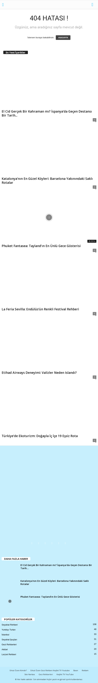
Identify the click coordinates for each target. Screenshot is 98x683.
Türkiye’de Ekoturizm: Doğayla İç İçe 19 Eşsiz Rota (40, 436)
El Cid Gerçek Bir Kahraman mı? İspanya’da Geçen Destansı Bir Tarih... (47, 113)
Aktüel (5, 649)
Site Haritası (29, 674)
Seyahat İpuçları (9, 639)
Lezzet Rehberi (9, 654)
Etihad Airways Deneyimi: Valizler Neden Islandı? (39, 373)
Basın (75, 670)
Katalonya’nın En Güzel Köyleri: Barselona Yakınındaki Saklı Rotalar (47, 181)
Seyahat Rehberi (10, 625)
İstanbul (5, 634)
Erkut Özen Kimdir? (18, 670)
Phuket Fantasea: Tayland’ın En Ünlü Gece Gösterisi (41, 246)
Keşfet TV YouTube (65, 674)
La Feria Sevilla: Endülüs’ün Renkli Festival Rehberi (40, 309)
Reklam (85, 670)
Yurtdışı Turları (9, 629)
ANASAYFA (63, 38)
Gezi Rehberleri (9, 644)
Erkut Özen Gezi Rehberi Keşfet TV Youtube (50, 670)
